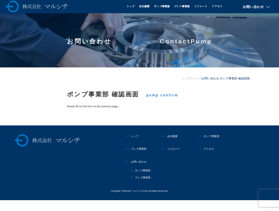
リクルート (200, 6)
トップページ (190, 78)
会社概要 (144, 6)
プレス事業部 (182, 6)
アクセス (217, 6)
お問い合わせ (253, 6)
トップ (131, 6)
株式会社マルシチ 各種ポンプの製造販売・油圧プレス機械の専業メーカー (37, 6)
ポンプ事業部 (162, 6)
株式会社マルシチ (47, 140)
